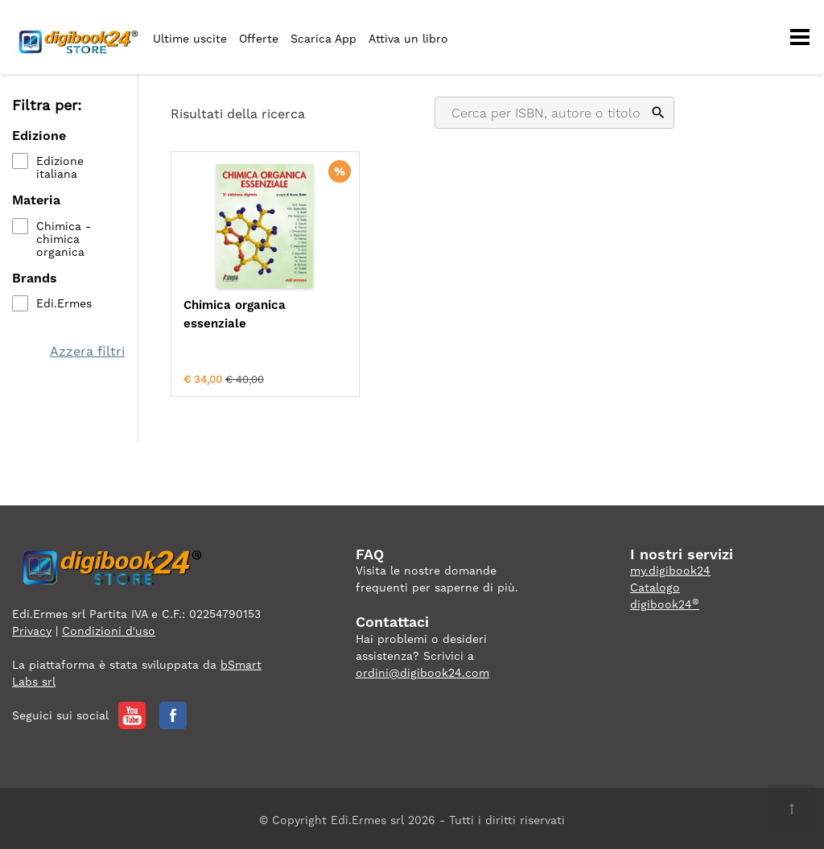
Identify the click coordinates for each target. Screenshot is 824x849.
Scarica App (323, 38)
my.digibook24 (670, 567)
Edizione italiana (60, 168)
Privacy (32, 626)
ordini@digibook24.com (422, 668)
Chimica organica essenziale (234, 314)
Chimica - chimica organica (63, 239)
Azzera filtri (88, 351)
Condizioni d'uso (108, 626)
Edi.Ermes (64, 303)
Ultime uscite (190, 38)
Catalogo (655, 584)
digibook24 (664, 601)
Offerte (258, 38)
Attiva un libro (408, 38)
